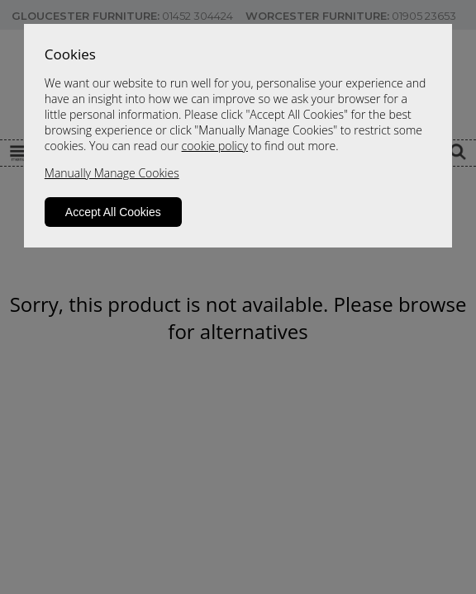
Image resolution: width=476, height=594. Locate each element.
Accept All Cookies (113, 212)
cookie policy (215, 145)
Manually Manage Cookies (112, 173)
